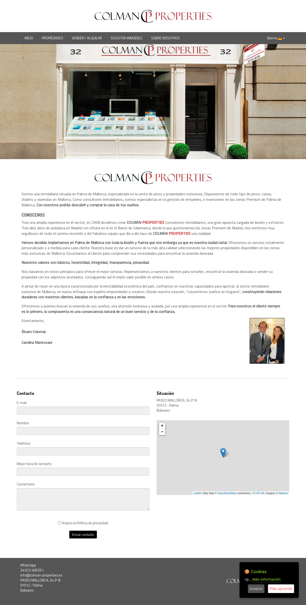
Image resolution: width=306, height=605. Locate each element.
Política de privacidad (92, 523)
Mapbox (283, 493)
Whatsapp (28, 565)
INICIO (29, 38)
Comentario (26, 484)
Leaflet (197, 493)
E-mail (22, 402)
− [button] (162, 432)
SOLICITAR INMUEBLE (126, 38)
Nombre (23, 423)
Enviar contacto (83, 534)
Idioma (276, 38)
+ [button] (162, 426)
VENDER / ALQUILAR (87, 38)
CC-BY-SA (258, 493)
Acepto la (83, 523)
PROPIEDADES (52, 38)
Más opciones (281, 588)
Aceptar (256, 588)
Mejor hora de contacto (34, 464)
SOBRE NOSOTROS (165, 38)
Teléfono (23, 443)
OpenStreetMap (227, 493)
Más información (266, 579)
